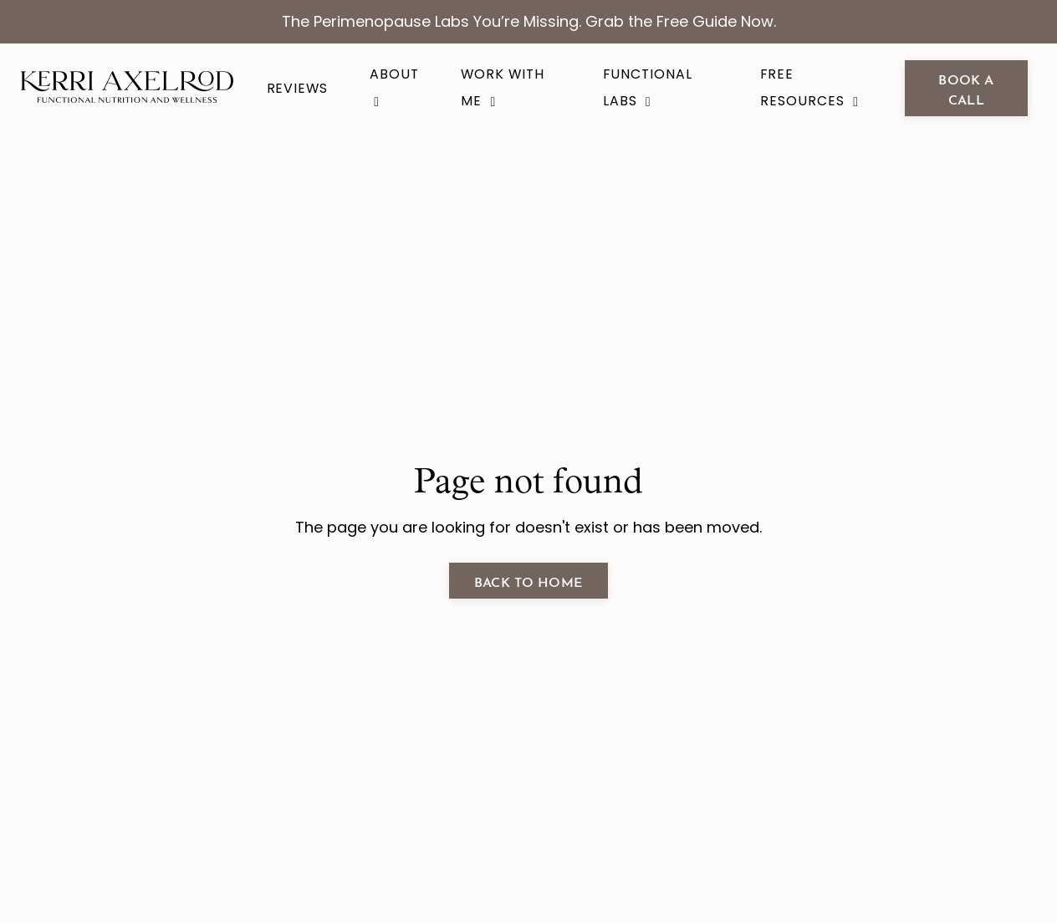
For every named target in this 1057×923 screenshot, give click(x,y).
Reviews (298, 88)
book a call (965, 88)
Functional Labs (647, 87)
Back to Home (528, 580)
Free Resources (809, 87)
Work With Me (502, 87)
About (394, 86)
